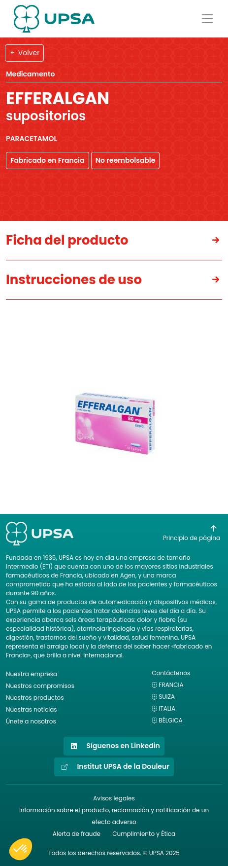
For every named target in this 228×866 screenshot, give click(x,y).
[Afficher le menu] (207, 19)
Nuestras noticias (31, 709)
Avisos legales (113, 798)
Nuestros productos (35, 697)
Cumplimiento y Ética (143, 834)
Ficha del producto (67, 240)
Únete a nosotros (31, 721)
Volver (24, 53)
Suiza (167, 696)
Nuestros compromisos (40, 686)
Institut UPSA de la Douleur (114, 767)
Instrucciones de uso (74, 280)
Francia (171, 685)
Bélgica (170, 720)
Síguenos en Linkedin (114, 746)
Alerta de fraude (76, 834)
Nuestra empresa (31, 674)
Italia (167, 708)
